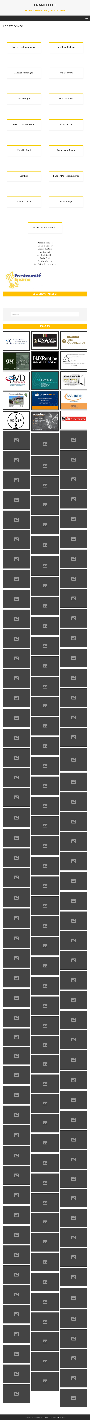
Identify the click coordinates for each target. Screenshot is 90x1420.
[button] (86, 18)
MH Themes (61, 1417)
